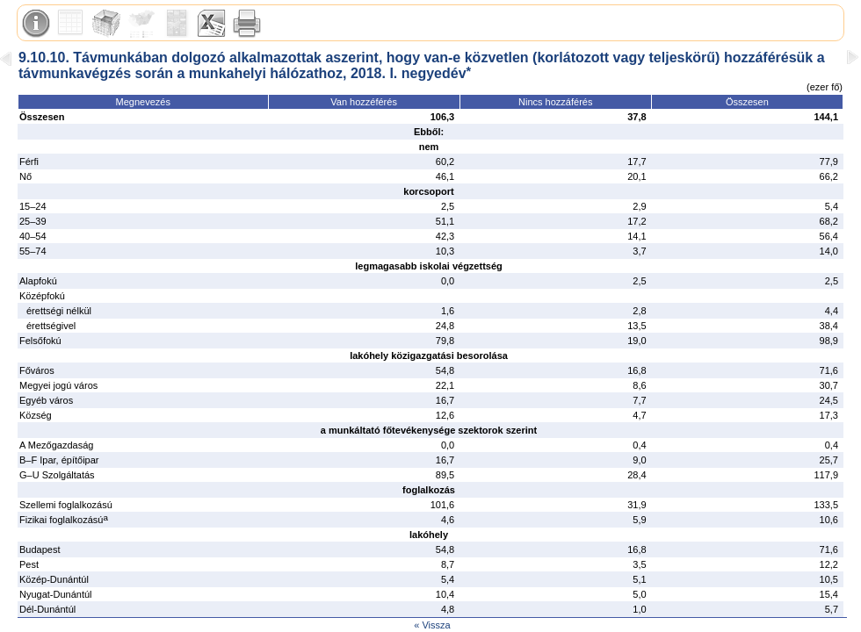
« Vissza (432, 625)
